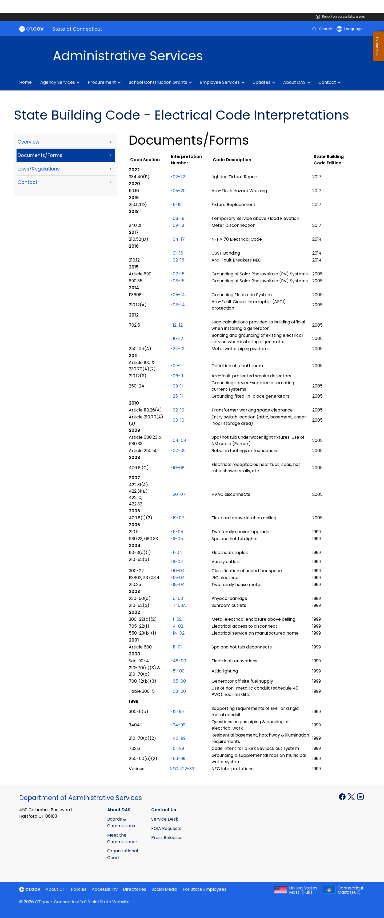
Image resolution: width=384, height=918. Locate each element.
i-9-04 (176, 562)
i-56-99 (177, 758)
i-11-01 (176, 647)
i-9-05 (176, 539)
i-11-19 (176, 204)
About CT (55, 889)
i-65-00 (178, 681)
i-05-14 (177, 295)
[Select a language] (350, 28)
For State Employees (204, 889)
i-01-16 (176, 253)
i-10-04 (178, 571)
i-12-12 (176, 325)
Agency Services (57, 82)
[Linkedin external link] (360, 796)
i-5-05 (176, 532)
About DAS (294, 82)
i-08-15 (177, 281)
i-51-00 (177, 671)
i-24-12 (177, 349)
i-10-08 (177, 468)
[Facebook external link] (343, 796)
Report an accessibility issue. (340, 16)
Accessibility (105, 889)
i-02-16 (177, 260)
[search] (321, 28)
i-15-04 (177, 578)
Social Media (164, 889)
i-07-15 (178, 274)
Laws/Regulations (39, 168)
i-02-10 (177, 410)
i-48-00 (178, 661)
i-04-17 (177, 239)
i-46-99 (178, 738)
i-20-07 (178, 494)
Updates (261, 82)
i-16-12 (176, 338)
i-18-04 (177, 584)
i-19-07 (177, 518)
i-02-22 (177, 177)
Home (25, 82)
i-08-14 (177, 305)
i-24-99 (177, 725)
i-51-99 (177, 748)
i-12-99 (177, 712)
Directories (134, 889)
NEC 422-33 (182, 769)
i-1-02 (176, 619)
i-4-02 (176, 626)
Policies (78, 889)
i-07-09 (178, 451)
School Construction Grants (158, 82)
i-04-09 (178, 440)
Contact (327, 82)
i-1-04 (176, 552)
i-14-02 (177, 633)
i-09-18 (177, 225)
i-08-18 (177, 218)
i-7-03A (178, 605)
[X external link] (352, 796)
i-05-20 (178, 191)
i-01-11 (176, 366)
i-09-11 (176, 386)
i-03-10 (177, 420)
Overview (28, 142)
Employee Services (220, 82)
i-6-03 (176, 598)
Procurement (102, 82)
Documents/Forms (40, 155)
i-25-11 (176, 396)
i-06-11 (176, 376)
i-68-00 (178, 691)
